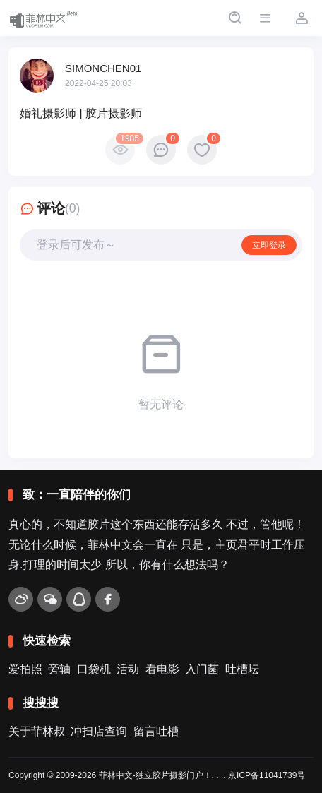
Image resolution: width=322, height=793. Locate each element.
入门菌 (202, 669)
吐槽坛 (242, 669)
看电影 (162, 669)
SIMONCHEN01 (103, 68)
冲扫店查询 (99, 731)
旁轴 (59, 669)
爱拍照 (25, 669)
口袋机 (94, 669)
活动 (128, 669)
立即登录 (269, 245)
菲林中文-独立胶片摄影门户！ (155, 775)
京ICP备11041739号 (266, 775)
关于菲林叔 (36, 731)
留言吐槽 (156, 731)
